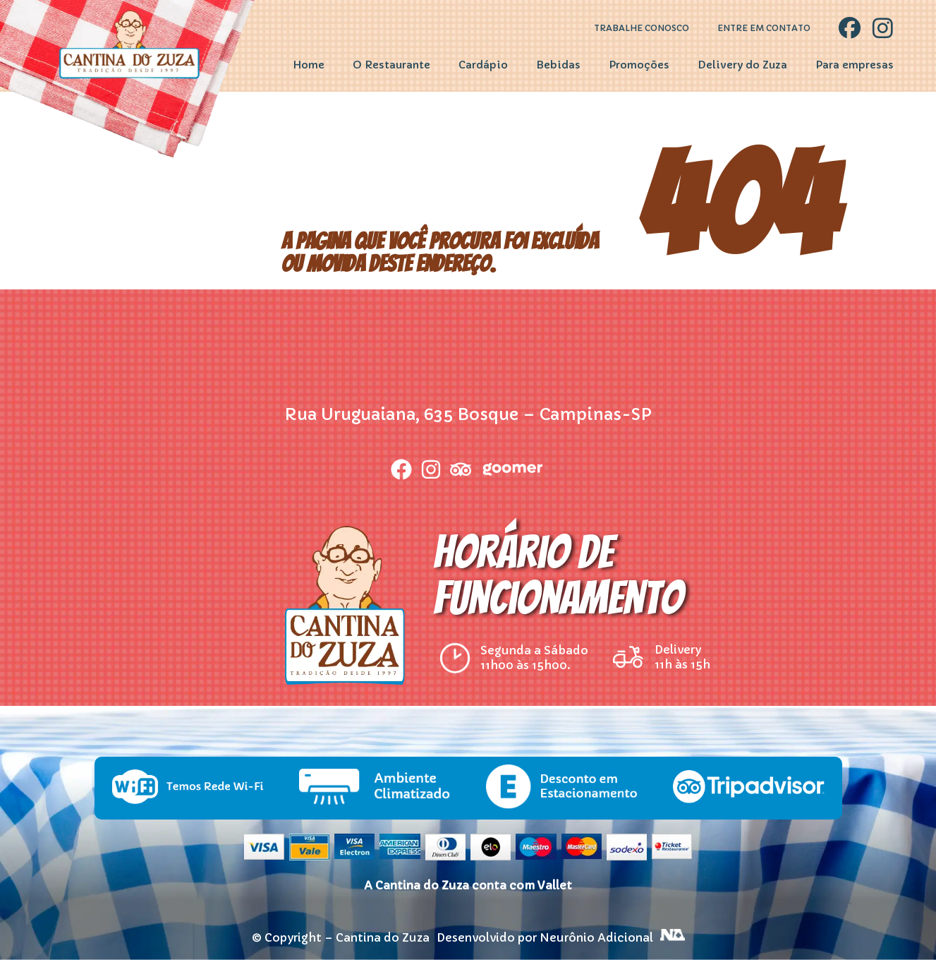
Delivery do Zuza (742, 65)
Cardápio (483, 65)
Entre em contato (763, 28)
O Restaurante (391, 65)
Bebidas (558, 65)
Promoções (639, 65)
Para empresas (854, 65)
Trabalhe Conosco (641, 28)
